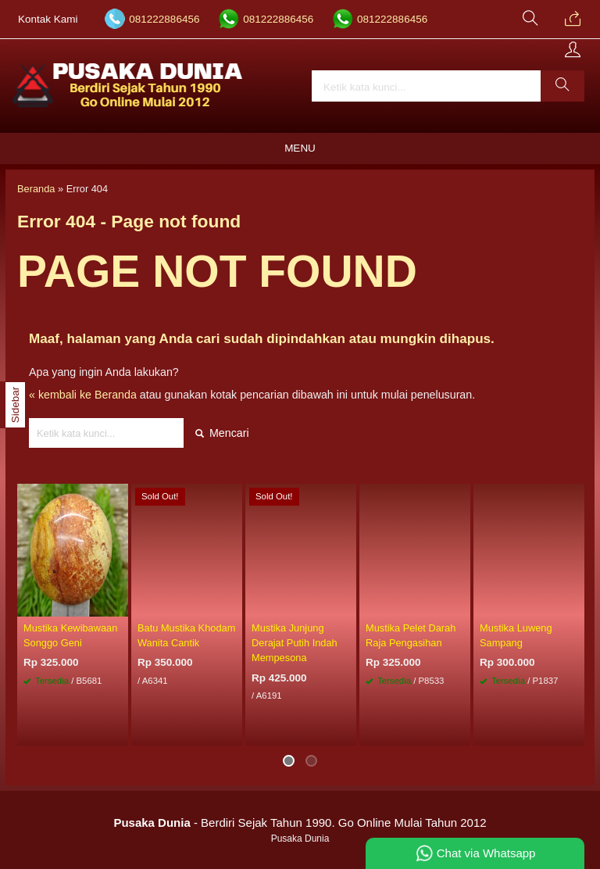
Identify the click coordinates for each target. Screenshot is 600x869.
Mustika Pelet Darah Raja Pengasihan (410, 635)
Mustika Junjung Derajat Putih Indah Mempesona (295, 642)
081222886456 (164, 19)
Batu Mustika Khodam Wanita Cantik (186, 635)
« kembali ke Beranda (83, 394)
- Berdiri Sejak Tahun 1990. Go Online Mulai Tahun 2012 (299, 822)
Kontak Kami (48, 19)
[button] (562, 86)
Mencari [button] (222, 433)
